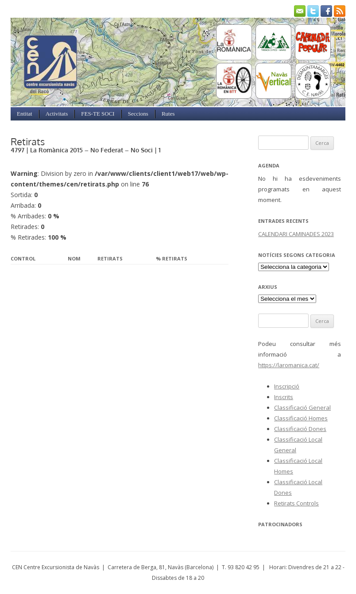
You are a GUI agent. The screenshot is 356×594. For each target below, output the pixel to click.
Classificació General (302, 408)
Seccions (138, 113)
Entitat (24, 113)
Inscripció (286, 386)
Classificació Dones (300, 429)
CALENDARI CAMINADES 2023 (296, 234)
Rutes (168, 113)
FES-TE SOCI (97, 113)
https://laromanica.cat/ (288, 365)
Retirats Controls (296, 503)
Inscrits (283, 397)
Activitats (57, 113)
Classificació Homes (301, 418)
